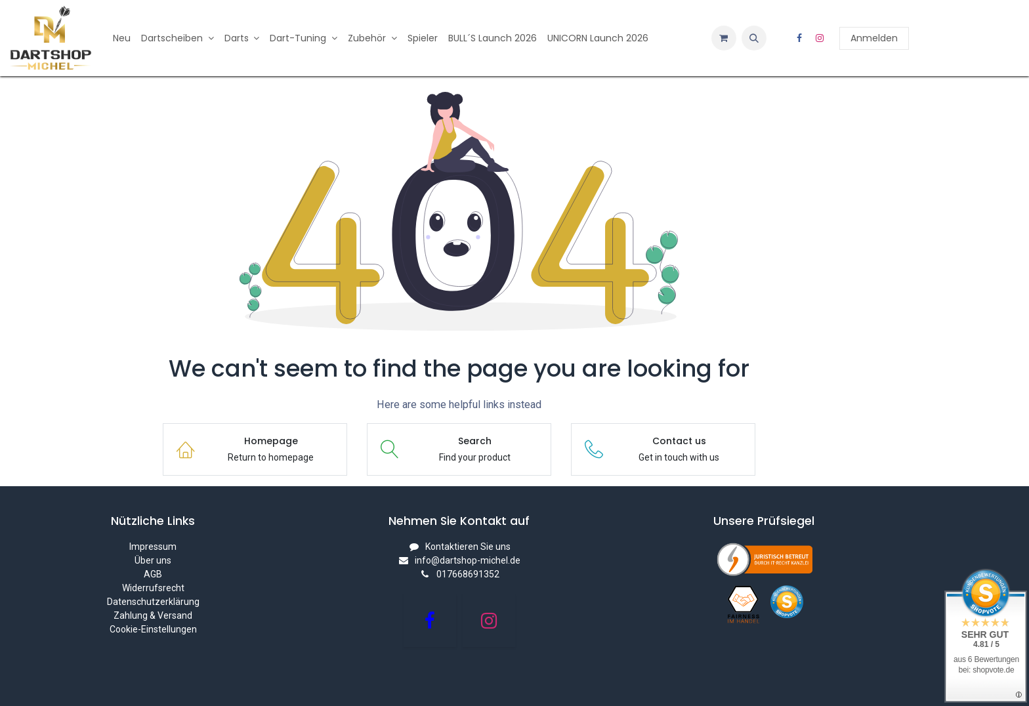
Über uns (153, 560)
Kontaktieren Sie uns (468, 546)
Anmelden (874, 38)
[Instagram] (819, 38)
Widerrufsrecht (153, 588)
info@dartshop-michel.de (467, 560)
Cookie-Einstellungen (153, 629)
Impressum (153, 546)
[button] (754, 38)
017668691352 (467, 574)
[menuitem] (122, 38)
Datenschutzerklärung (153, 601)
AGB (153, 574)
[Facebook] (799, 38)
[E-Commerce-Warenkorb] (723, 38)
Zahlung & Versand (153, 615)
